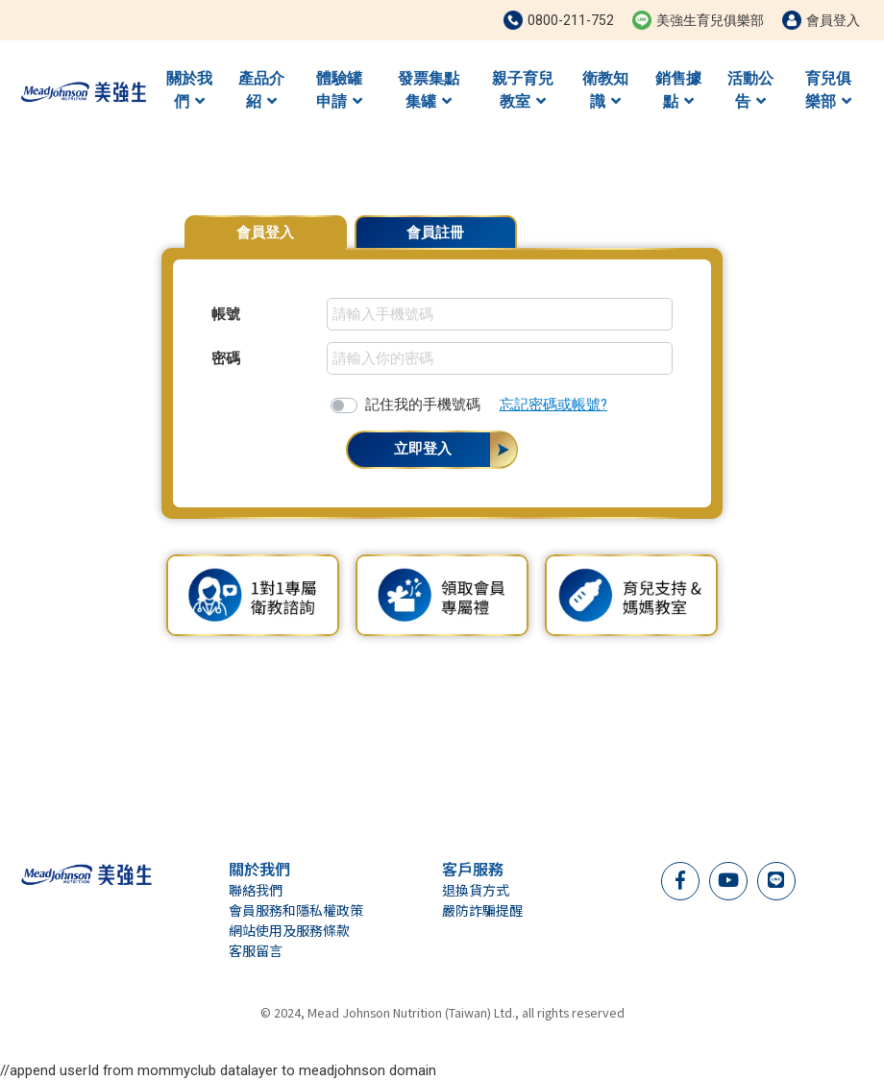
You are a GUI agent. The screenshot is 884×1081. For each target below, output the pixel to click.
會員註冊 (435, 232)
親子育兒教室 (522, 90)
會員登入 (265, 232)
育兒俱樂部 (828, 90)
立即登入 (423, 448)
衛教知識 (605, 90)
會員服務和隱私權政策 (296, 910)
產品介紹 (261, 90)
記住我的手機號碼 (422, 404)
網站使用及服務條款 (289, 930)
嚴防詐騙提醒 (482, 910)
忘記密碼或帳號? (553, 404)
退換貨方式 (475, 889)
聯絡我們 (255, 889)
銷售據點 (678, 90)
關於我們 (189, 90)
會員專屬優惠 (674, 223)
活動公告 (750, 90)
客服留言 (255, 950)
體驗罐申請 (339, 90)
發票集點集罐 (428, 90)
